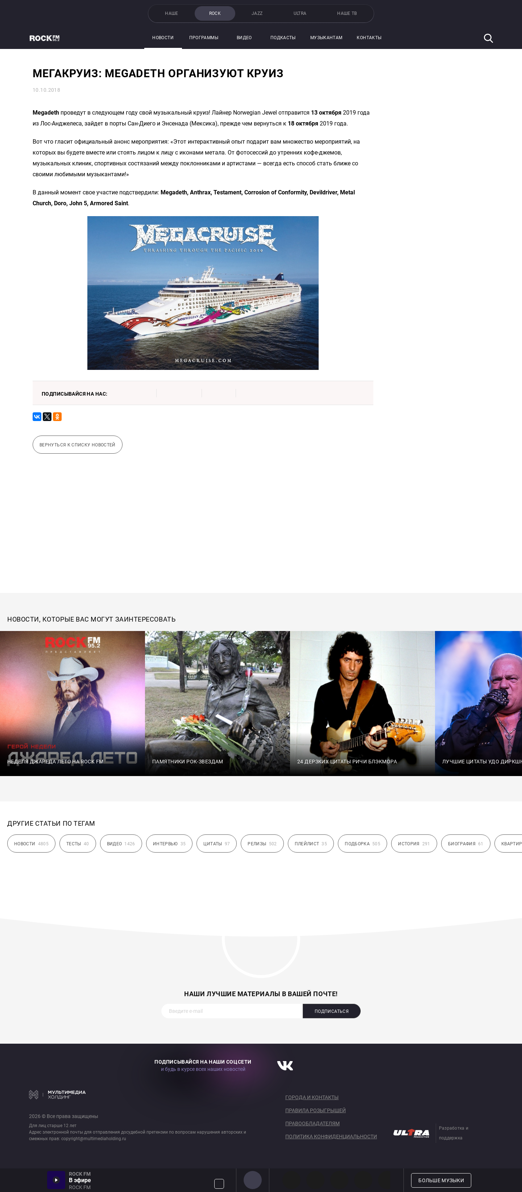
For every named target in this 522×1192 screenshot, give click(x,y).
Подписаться (332, 1011)
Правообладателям (312, 1123)
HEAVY (315, 1180)
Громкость (219, 1183)
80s (387, 1180)
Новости (163, 37)
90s (363, 1180)
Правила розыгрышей (315, 1110)
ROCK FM (253, 1180)
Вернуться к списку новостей (78, 444)
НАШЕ (171, 13)
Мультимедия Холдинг (57, 1094)
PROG (291, 1180)
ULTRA (300, 13)
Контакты (369, 37)
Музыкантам (326, 37)
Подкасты (283, 37)
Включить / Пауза (56, 1180)
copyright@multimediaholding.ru (93, 1138)
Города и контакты (312, 1097)
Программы (203, 37)
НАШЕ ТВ (347, 13)
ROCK (215, 13)
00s (339, 1180)
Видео (244, 37)
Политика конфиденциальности (331, 1136)
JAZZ (257, 13)
